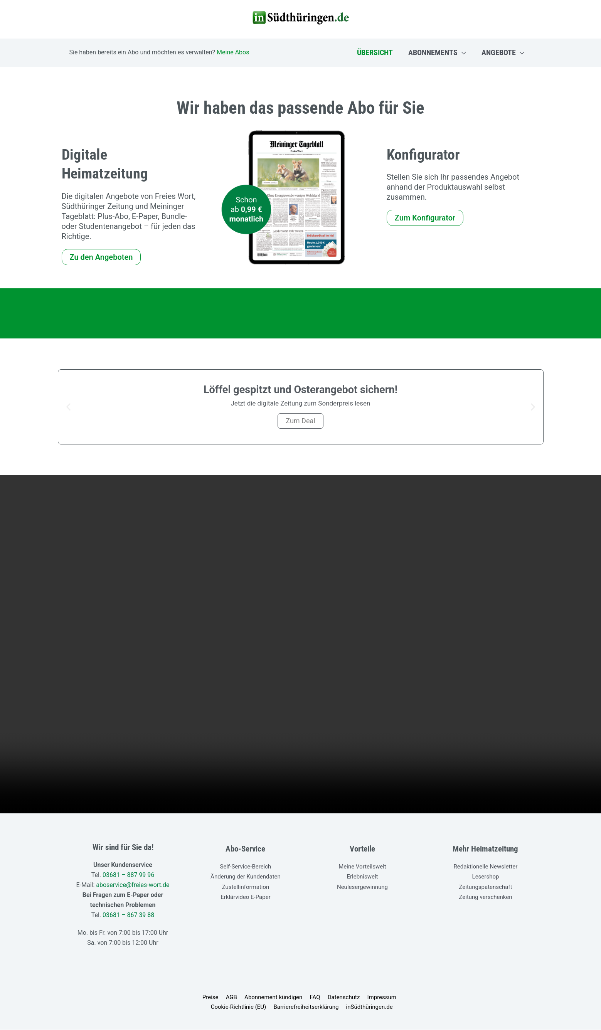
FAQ (283, 997)
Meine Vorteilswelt (362, 866)
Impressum (346, 997)
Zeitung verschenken (485, 896)
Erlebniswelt (362, 876)
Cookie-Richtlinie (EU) (395, 997)
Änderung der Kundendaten (245, 876)
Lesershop (485, 876)
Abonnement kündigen (243, 997)
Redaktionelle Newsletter (486, 866)
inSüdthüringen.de (337, 1007)
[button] (68, 407)
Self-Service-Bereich (245, 866)
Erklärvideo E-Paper (246, 896)
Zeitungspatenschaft (485, 886)
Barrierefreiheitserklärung (275, 1007)
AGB (203, 997)
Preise (183, 997)
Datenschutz (311, 997)
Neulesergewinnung (362, 886)
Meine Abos (233, 52)
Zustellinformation (245, 886)
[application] (462, 52)
